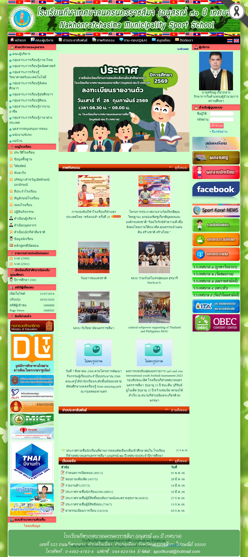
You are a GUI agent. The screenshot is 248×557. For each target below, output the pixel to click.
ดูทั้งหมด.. (181, 168)
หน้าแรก (18, 40)
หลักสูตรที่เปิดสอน (26, 246)
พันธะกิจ (20, 173)
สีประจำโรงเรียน (25, 191)
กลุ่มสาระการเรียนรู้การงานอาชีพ (29, 109)
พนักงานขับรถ (20, 135)
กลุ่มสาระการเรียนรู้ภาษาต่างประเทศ (30, 120)
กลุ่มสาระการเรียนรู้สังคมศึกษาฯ (28, 85)
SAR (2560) (21, 258)
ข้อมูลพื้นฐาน (23, 159)
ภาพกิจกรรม (103, 40)
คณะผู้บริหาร (42, 40)
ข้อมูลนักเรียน (23, 239)
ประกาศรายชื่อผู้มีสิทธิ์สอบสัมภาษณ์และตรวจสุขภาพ (101, 498)
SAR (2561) (21, 264)
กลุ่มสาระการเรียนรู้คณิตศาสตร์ (32, 66)
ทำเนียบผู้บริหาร (25, 218)
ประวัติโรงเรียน (24, 152)
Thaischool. (160, 546)
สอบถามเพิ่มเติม (76, 479)
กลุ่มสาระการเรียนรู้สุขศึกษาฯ (31, 94)
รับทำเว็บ (174, 546)
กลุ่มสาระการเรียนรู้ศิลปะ (28, 100)
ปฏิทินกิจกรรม (24, 212)
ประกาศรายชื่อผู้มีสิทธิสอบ (83, 504)
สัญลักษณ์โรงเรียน (26, 198)
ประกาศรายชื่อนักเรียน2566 (84, 492)
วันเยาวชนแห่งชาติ (94, 278)
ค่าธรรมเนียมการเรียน (80, 510)
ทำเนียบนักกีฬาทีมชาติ (29, 232)
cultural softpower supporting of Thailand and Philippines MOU (154, 329)
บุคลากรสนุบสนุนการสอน (28, 129)
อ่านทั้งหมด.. (179, 410)
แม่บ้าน (15, 141)
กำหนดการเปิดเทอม (79, 473)
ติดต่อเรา (184, 40)
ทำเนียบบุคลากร (25, 225)
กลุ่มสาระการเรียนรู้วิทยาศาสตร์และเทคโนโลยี (27, 74)
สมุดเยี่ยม (161, 40)
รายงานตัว (72, 485)
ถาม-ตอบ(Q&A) (133, 40)
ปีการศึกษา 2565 (25, 280)
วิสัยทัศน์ (20, 166)
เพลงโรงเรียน (23, 205)
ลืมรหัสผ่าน (219, 131)
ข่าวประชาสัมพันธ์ (72, 40)
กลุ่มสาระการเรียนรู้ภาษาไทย (31, 60)
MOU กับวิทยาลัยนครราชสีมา (93, 328)
